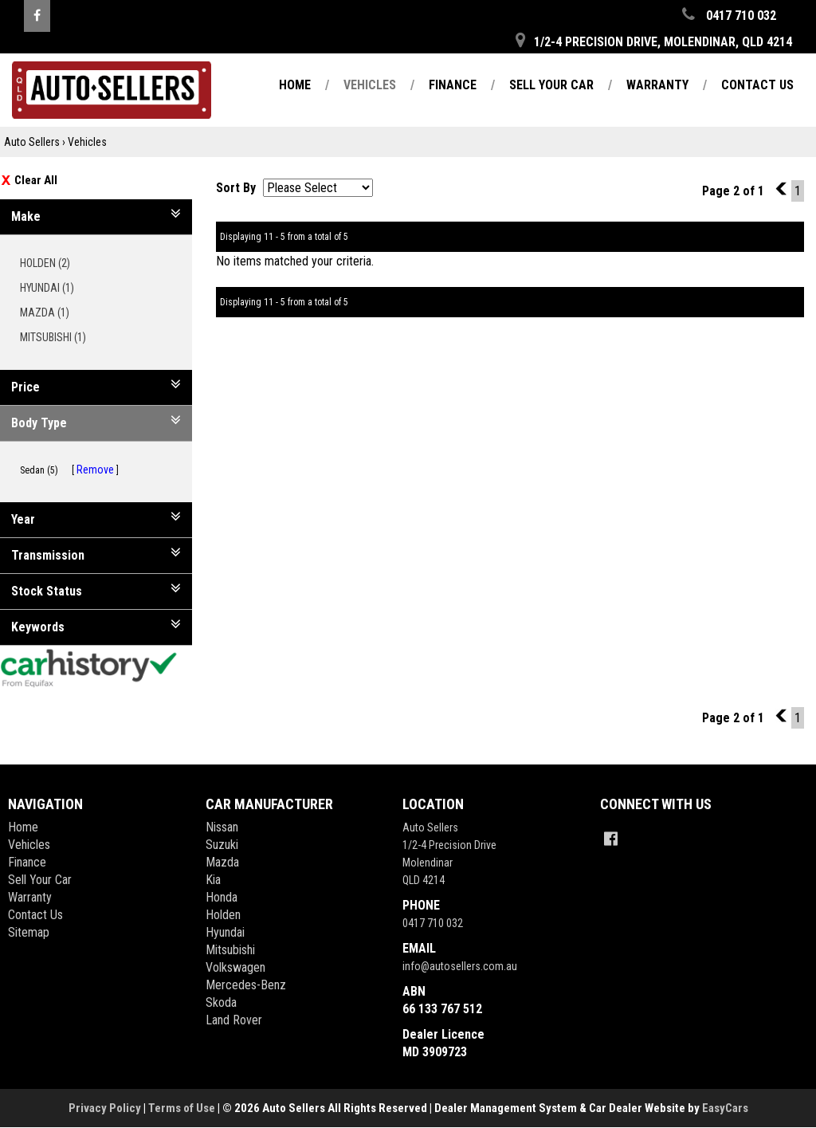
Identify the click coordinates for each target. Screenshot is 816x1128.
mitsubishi (230, 949)
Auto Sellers (32, 142)
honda (221, 897)
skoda (221, 1002)
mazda (222, 862)
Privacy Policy (106, 1108)
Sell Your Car (551, 84)
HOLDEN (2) (51, 263)
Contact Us (757, 84)
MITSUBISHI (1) (59, 337)
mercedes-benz (246, 984)
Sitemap (28, 932)
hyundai (225, 932)
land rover (234, 1020)
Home (295, 84)
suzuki (222, 844)
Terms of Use (183, 1108)
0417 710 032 (432, 923)
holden (223, 914)
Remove (95, 469)
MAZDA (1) (50, 312)
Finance (453, 84)
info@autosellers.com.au (459, 966)
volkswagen (235, 967)
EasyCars (725, 1108)
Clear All (35, 180)
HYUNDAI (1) (53, 287)
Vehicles (369, 84)
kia (213, 879)
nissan (222, 827)
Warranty (657, 84)
